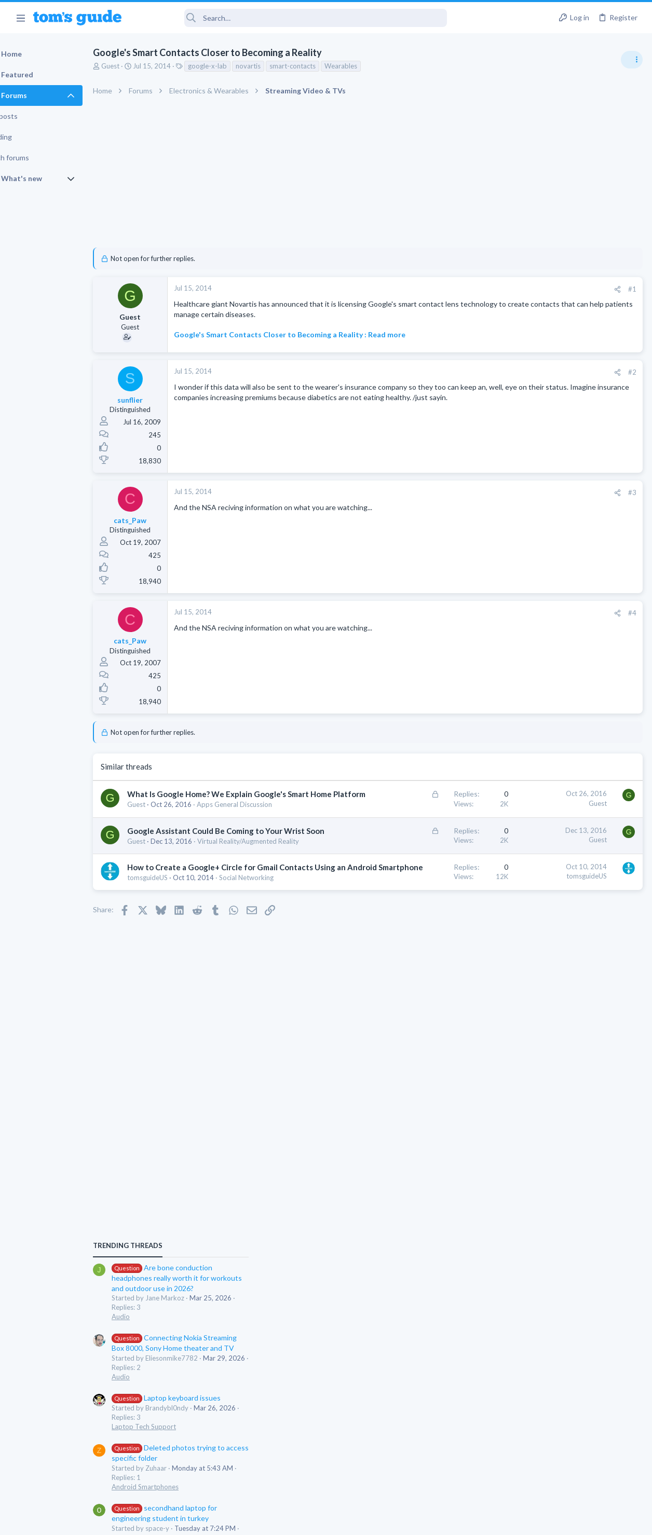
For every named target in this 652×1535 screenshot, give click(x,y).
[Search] (291, 18)
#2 (465, 382)
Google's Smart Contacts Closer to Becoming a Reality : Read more (316, 344)
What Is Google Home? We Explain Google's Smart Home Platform (207, 815)
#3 (465, 502)
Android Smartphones (538, 805)
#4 (465, 623)
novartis (274, 66)
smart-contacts (319, 66)
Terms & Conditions (424, 1520)
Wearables (367, 66)
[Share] (450, 289)
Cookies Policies (287, 1520)
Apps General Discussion (542, 916)
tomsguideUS (174, 961)
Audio (514, 635)
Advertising (214, 1520)
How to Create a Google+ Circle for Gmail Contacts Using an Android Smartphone (211, 939)
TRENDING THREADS (520, 564)
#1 (465, 289)
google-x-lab (233, 66)
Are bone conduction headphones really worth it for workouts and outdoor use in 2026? (570, 596)
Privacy (352, 1520)
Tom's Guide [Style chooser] (567, 1477)
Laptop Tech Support (537, 745)
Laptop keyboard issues (559, 716)
